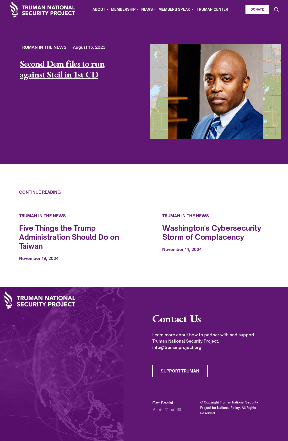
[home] (42, 9)
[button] (100, 9)
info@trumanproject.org (176, 347)
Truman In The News (43, 47)
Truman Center (212, 9)
